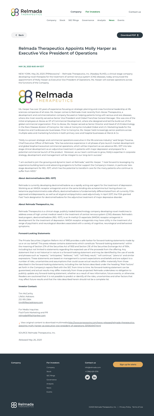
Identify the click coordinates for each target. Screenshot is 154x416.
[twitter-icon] (87, 377)
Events (121, 20)
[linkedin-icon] (94, 377)
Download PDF (130, 35)
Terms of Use (137, 407)
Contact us (135, 12)
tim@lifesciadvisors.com (31, 302)
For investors (93, 11)
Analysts (101, 20)
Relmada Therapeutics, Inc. (106, 407)
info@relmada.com (93, 367)
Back (19, 35)
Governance (88, 20)
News (111, 20)
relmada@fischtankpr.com (32, 315)
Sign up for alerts (128, 364)
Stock (62, 20)
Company (76, 11)
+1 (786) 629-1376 (91, 371)
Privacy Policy (125, 407)
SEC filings (73, 20)
